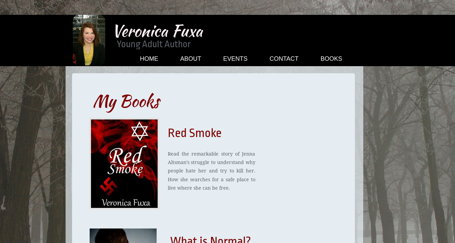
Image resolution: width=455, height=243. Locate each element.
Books (331, 58)
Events (235, 58)
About (190, 58)
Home (149, 58)
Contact (284, 58)
